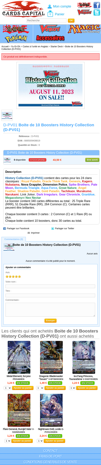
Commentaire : (12, 300)
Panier (59, 14)
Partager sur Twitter (64, 228)
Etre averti (92, 160)
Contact (50, 451)
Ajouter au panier (23, 388)
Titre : (8, 291)
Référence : (25, 136)
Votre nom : (11, 281)
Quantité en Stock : (28, 145)
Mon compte (62, 6)
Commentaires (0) (13, 239)
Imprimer (35, 233)
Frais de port (50, 456)
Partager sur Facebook (18, 228)
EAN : (21, 140)
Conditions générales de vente (50, 462)
